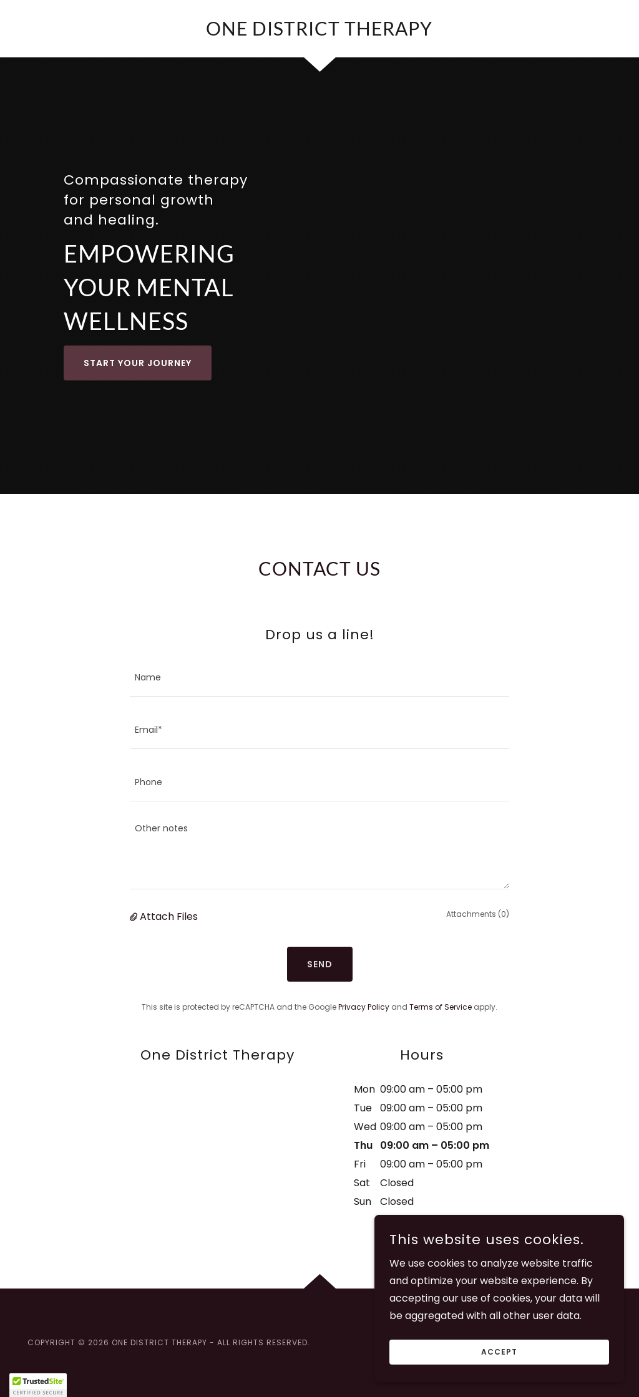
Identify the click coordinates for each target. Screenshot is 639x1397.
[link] (319, 32)
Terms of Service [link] (440, 1007)
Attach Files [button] (169, 916)
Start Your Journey (138, 363)
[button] (135, 916)
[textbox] (319, 678)
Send (320, 964)
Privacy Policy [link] (363, 1007)
